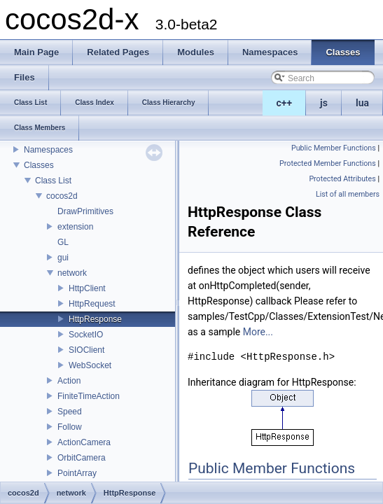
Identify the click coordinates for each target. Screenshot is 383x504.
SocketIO (86, 335)
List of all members (347, 194)
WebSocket (90, 365)
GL (63, 242)
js (324, 102)
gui (63, 257)
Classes (39, 165)
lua (362, 102)
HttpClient (87, 288)
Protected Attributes (342, 178)
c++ (285, 102)
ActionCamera (84, 442)
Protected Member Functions (327, 163)
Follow (69, 427)
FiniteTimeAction (88, 396)
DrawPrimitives (85, 211)
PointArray (77, 473)
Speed (69, 411)
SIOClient (86, 350)
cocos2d (62, 196)
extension (75, 227)
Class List (53, 181)
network (72, 273)
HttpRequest (92, 304)
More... (258, 331)
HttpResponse (95, 319)
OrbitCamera (81, 458)
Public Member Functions (333, 148)
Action (69, 381)
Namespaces (48, 150)
